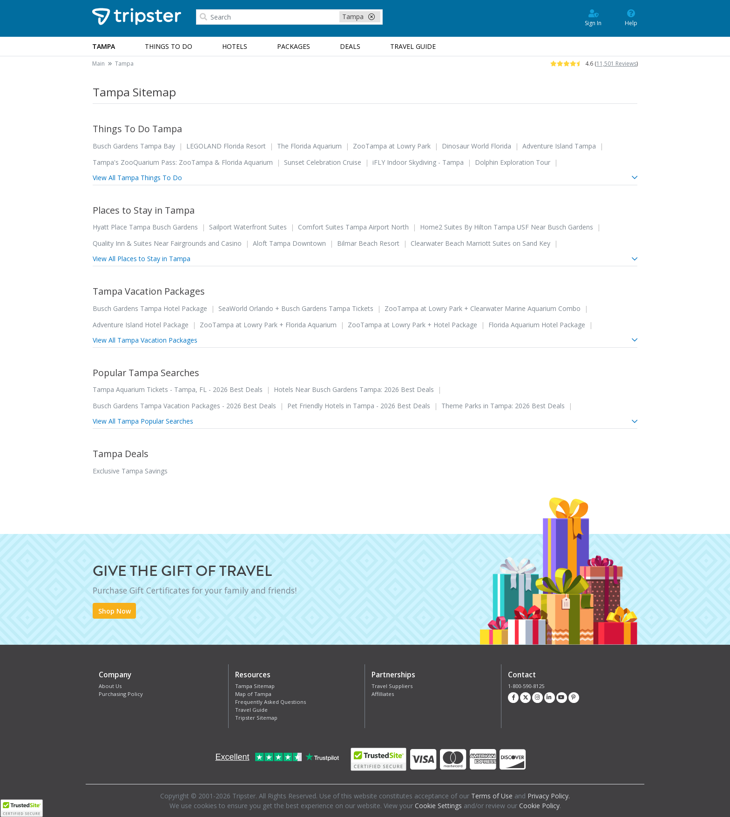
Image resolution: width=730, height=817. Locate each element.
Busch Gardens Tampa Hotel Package (150, 308)
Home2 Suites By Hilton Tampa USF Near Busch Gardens (506, 227)
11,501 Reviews (616, 64)
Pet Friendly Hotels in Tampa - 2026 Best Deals (358, 405)
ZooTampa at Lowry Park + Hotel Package (412, 324)
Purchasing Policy (121, 693)
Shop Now (114, 611)
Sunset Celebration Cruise (322, 162)
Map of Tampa (253, 693)
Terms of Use (492, 795)
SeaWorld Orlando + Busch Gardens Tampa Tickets (295, 308)
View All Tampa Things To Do (365, 177)
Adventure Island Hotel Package (141, 324)
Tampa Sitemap (255, 685)
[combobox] (289, 17)
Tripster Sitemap (256, 717)
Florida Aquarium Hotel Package (536, 324)
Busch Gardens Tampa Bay (134, 146)
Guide (413, 46)
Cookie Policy (539, 805)
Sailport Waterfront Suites (248, 227)
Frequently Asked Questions (270, 701)
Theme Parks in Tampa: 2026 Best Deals (503, 405)
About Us (110, 685)
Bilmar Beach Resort (368, 243)
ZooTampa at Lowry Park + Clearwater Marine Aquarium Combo (483, 308)
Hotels (234, 46)
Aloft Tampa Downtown (289, 243)
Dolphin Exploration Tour (512, 162)
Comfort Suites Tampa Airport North (353, 227)
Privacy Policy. (548, 795)
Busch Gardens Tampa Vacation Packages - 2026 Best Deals (184, 405)
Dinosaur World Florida (476, 146)
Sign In (593, 17)
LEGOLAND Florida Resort (226, 146)
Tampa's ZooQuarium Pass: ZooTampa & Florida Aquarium (183, 162)
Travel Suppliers (392, 685)
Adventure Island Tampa (559, 146)
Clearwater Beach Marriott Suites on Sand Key (480, 243)
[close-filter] (371, 16)
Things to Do (168, 46)
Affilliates (383, 693)
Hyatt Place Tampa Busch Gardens (145, 227)
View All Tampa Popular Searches (365, 421)
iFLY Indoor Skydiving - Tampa (418, 162)
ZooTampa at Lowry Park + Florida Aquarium (268, 324)
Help (631, 17)
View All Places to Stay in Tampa (365, 258)
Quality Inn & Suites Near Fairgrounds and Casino (167, 243)
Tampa (124, 64)
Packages (293, 46)
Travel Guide (251, 709)
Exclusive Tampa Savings (130, 470)
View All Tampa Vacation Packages (365, 340)
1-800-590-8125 (526, 685)
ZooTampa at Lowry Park (392, 146)
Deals (350, 46)
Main (98, 64)
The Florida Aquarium (309, 146)
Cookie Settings (438, 805)
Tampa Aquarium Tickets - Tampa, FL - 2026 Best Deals (178, 389)
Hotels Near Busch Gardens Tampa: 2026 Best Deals (354, 389)
